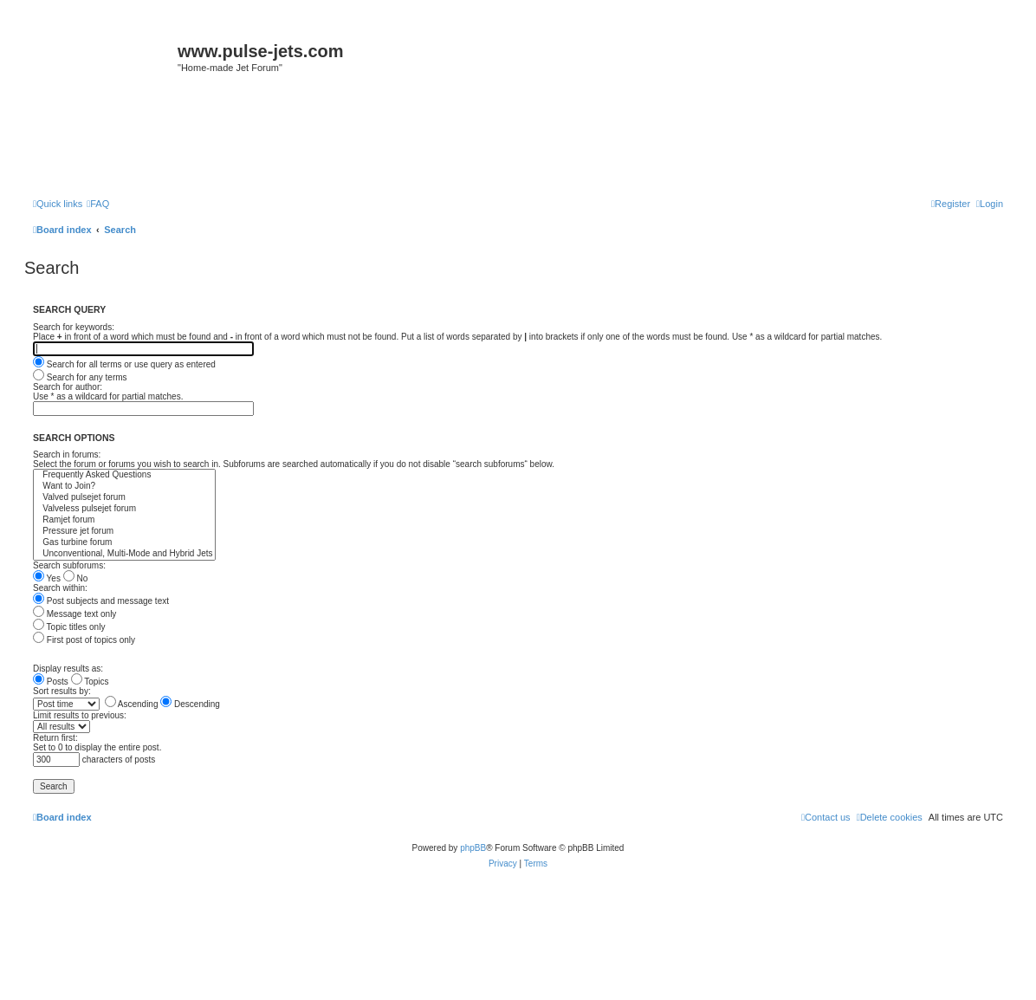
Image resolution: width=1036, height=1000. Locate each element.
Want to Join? (124, 486)
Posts (50, 681)
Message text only (74, 614)
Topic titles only (69, 627)
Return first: (55, 738)
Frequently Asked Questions (124, 475)
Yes (47, 578)
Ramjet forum (124, 520)
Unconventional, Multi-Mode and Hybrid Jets (124, 554)
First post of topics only (84, 640)
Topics (90, 681)
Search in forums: (66, 454)
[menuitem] (98, 203)
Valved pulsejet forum (124, 497)
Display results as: (68, 668)
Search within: (60, 588)
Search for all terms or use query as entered (124, 364)
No (75, 578)
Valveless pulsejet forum (124, 509)
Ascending (132, 704)
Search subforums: (69, 565)
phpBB (473, 848)
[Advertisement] (518, 140)
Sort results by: (62, 691)
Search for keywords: (73, 327)
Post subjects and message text (101, 601)
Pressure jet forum (124, 531)
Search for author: (67, 387)
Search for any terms (80, 377)
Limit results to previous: (79, 715)
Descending (190, 704)
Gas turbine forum (124, 543)
